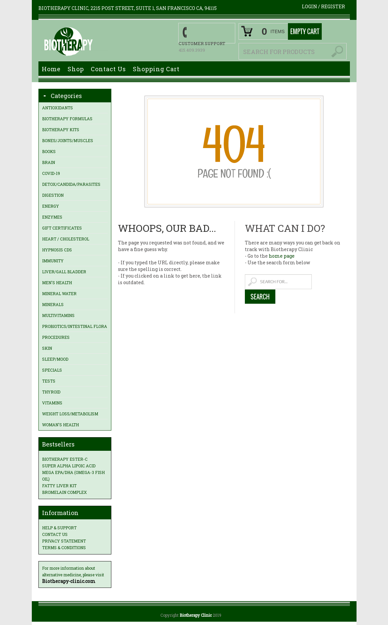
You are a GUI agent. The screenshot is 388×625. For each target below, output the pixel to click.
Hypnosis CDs (57, 249)
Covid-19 (51, 173)
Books (49, 151)
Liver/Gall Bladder (64, 271)
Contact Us (108, 69)
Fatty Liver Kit (59, 485)
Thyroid (51, 391)
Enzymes (52, 217)
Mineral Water (59, 293)
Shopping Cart (156, 69)
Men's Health (57, 282)
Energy (50, 206)
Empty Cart (304, 31)
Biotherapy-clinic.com (68, 581)
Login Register (323, 6)
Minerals (53, 304)
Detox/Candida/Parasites (71, 184)
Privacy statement (64, 541)
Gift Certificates (62, 228)
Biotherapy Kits (60, 129)
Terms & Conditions (64, 547)
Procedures (56, 337)
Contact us (55, 534)
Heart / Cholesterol (65, 238)
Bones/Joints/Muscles (67, 140)
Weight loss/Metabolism (70, 413)
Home (51, 69)
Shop (76, 69)
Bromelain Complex (64, 492)
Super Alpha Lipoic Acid (68, 465)
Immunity (53, 260)
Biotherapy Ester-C (64, 459)
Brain (48, 162)
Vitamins (52, 402)
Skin (47, 348)
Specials (52, 370)
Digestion (53, 195)
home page (282, 256)
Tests (48, 381)
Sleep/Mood (55, 359)
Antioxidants (57, 107)
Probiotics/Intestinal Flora (74, 326)
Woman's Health (60, 424)
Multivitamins (58, 315)
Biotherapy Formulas (67, 118)
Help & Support (59, 527)
